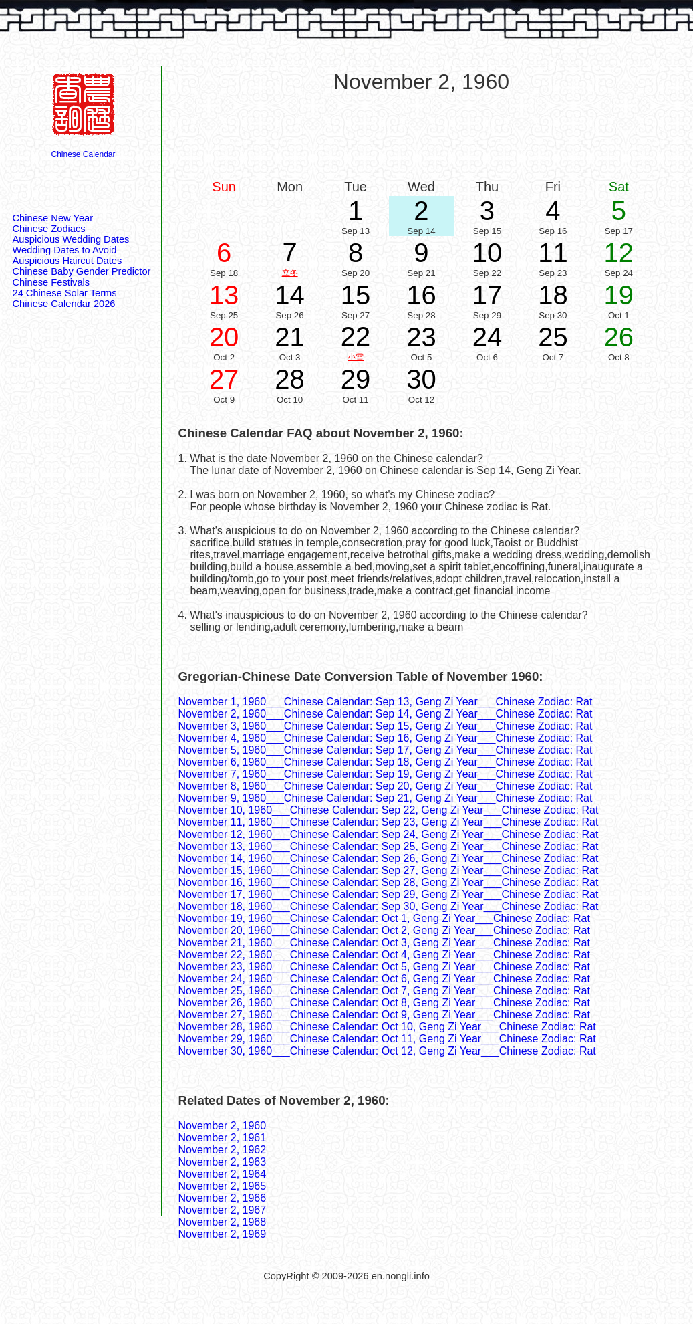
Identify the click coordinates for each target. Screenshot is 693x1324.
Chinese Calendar (83, 154)
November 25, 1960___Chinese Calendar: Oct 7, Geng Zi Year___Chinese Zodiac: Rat (384, 990)
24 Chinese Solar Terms (65, 293)
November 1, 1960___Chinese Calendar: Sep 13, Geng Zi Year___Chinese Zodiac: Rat (385, 701)
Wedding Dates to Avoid (65, 250)
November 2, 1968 (222, 1222)
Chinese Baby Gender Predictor (82, 271)
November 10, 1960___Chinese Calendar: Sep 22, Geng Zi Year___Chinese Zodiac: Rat (388, 810)
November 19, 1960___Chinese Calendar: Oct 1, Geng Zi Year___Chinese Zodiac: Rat (384, 918)
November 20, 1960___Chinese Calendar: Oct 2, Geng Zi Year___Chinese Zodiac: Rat (384, 930)
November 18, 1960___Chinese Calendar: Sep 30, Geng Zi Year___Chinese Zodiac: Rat (388, 906)
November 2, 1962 (222, 1149)
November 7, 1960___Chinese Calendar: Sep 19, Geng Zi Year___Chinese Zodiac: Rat (385, 774)
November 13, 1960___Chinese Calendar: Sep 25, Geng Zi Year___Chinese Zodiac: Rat (388, 846)
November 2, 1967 (222, 1210)
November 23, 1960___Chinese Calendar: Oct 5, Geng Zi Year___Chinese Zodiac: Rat (384, 966)
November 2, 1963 (222, 1162)
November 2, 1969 (222, 1234)
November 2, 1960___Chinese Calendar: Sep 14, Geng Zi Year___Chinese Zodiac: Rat (385, 714)
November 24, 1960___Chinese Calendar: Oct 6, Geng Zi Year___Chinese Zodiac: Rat (384, 978)
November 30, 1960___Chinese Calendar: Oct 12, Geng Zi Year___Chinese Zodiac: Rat (387, 1051)
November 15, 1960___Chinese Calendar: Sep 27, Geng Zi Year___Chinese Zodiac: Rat (388, 870)
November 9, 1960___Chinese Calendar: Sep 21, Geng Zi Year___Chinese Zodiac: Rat (385, 798)
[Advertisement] (421, 135)
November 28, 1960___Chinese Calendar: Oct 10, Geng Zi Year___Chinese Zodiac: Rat (387, 1026)
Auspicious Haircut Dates (67, 260)
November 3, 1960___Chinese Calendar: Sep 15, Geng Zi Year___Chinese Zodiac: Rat (385, 726)
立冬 (290, 273)
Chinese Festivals (51, 282)
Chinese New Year (53, 218)
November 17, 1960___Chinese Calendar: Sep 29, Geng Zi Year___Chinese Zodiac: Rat (388, 894)
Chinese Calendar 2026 (64, 303)
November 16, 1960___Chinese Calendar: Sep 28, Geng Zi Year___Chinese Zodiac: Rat (388, 882)
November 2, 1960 (222, 1125)
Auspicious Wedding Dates (71, 239)
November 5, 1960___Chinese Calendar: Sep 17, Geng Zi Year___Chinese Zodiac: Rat (385, 750)
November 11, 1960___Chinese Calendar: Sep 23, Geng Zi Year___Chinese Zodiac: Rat (388, 822)
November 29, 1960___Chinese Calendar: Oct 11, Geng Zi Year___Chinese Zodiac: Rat (387, 1038)
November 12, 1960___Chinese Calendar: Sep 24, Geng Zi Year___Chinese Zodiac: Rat (388, 834)
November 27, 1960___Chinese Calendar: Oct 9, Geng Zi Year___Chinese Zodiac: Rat (384, 1014)
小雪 (356, 357)
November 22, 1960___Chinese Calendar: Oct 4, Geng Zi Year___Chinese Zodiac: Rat (384, 954)
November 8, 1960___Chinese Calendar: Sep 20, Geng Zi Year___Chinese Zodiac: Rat (385, 786)
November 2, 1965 (222, 1186)
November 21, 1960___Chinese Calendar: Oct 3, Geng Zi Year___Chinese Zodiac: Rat (384, 942)
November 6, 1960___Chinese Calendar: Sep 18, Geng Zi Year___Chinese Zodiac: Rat (385, 762)
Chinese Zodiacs (49, 228)
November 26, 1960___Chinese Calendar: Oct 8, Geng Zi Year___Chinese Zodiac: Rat (384, 1002)
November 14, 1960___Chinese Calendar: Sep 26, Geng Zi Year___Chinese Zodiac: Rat (388, 858)
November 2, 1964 (222, 1174)
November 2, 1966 (222, 1198)
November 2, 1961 (222, 1137)
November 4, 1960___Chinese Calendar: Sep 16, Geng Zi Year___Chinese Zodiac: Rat (385, 738)
